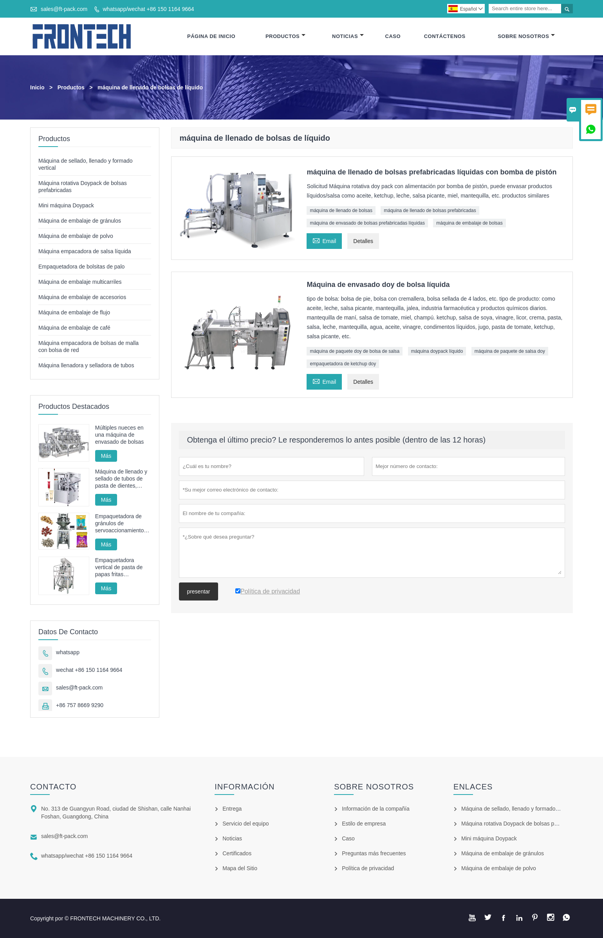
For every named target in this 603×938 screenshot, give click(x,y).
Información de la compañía (376, 809)
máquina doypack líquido (437, 351)
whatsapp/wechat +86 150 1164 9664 (148, 9)
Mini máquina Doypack (66, 205)
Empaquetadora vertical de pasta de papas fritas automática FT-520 (119, 567)
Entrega (232, 809)
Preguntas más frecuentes (374, 853)
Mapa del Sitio (239, 868)
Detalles (363, 241)
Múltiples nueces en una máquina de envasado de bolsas (119, 435)
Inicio (37, 87)
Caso (393, 36)
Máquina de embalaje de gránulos (79, 221)
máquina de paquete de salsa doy (510, 351)
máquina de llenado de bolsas (341, 210)
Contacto (53, 786)
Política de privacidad (368, 868)
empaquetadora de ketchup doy (343, 363)
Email (324, 240)
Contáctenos (445, 36)
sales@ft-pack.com (64, 9)
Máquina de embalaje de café (74, 328)
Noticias (348, 36)
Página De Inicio (211, 36)
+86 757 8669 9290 (79, 705)
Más (106, 456)
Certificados (236, 853)
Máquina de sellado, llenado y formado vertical (517, 809)
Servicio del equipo (245, 823)
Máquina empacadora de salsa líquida (84, 251)
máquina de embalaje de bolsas (469, 223)
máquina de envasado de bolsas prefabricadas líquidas (367, 223)
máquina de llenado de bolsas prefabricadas (430, 210)
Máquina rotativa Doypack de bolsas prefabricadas (522, 823)
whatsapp (67, 652)
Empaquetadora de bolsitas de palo (81, 266)
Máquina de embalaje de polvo (75, 236)
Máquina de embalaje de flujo (74, 312)
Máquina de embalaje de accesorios (82, 297)
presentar (198, 591)
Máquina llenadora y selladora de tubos (86, 365)
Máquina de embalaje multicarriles (79, 282)
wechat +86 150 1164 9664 (89, 670)
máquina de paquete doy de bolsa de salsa (354, 351)
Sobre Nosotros (526, 36)
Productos (285, 36)
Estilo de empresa (364, 823)
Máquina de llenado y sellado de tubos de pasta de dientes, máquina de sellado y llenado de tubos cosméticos (121, 478)
